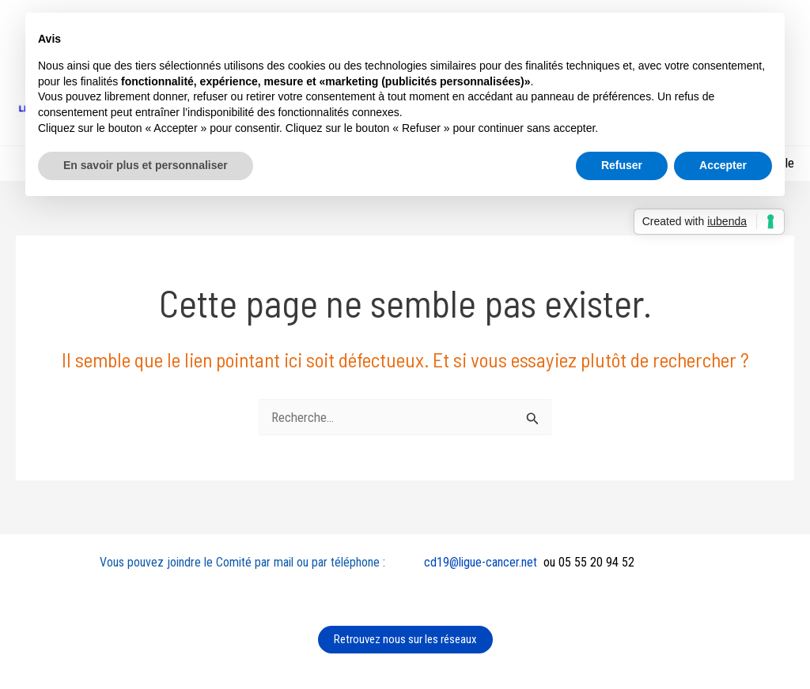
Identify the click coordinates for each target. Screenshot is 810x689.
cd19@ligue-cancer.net (480, 562)
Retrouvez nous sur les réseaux (405, 639)
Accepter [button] (723, 165)
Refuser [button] (621, 165)
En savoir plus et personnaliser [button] (145, 165)
